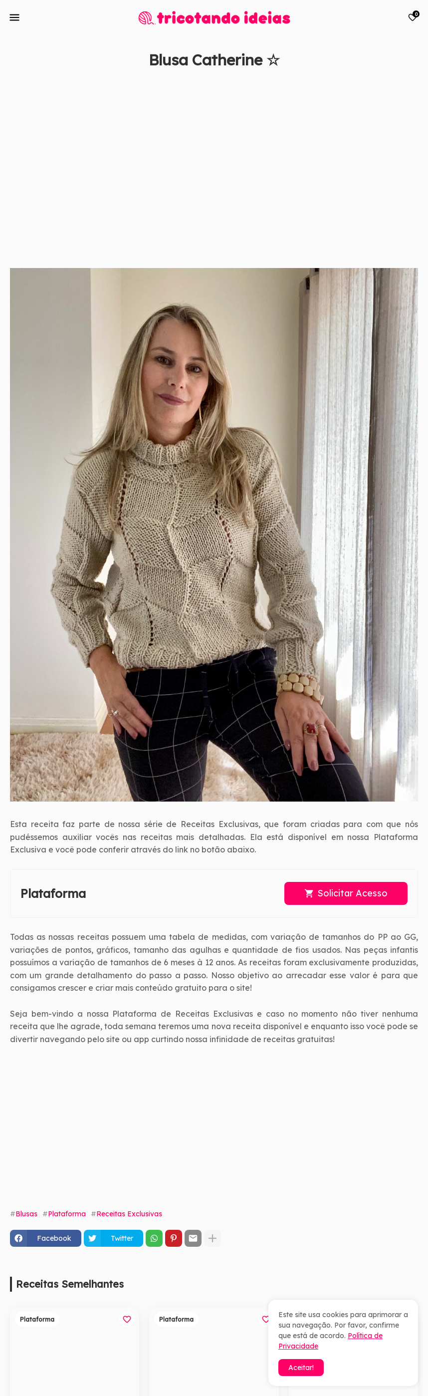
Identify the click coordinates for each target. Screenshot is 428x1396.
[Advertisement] (204, 173)
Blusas (26, 1213)
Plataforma (67, 1213)
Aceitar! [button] (301, 1367)
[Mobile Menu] (14, 17)
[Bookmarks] (412, 17)
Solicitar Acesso (352, 893)
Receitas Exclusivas (129, 1213)
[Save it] (412, 83)
